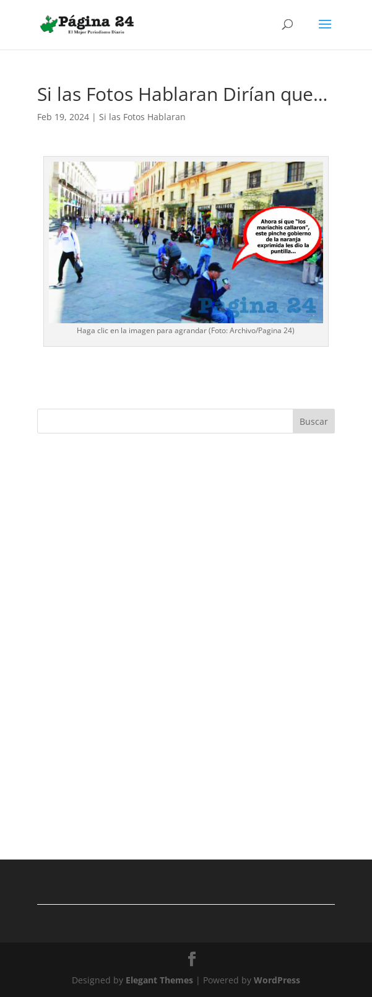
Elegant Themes (159, 980)
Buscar (314, 421)
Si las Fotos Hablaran (142, 117)
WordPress (277, 980)
